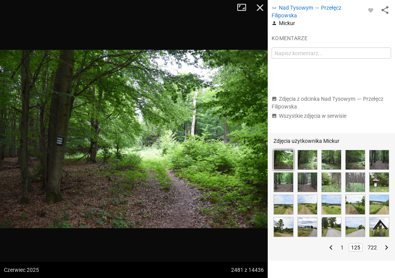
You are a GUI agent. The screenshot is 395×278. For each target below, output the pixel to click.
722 (372, 247)
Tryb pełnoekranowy (244, 7)
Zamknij (260, 7)
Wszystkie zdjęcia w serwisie (309, 116)
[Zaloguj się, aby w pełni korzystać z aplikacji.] (371, 10)
